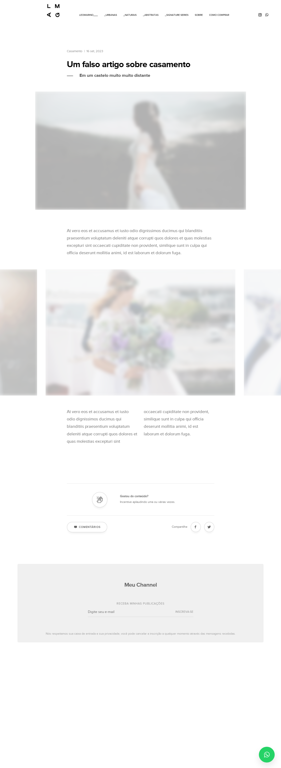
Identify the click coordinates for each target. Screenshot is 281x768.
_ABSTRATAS (151, 14)
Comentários (87, 531)
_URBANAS (110, 14)
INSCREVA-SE (184, 616)
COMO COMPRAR (219, 14)
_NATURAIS (130, 14)
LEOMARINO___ (88, 14)
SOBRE (199, 14)
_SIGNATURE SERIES (176, 14)
